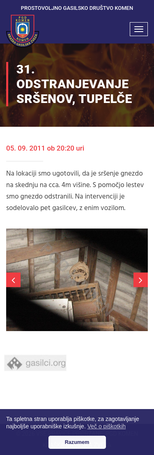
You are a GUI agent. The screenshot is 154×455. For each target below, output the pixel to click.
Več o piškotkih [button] (106, 426)
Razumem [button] (77, 442)
